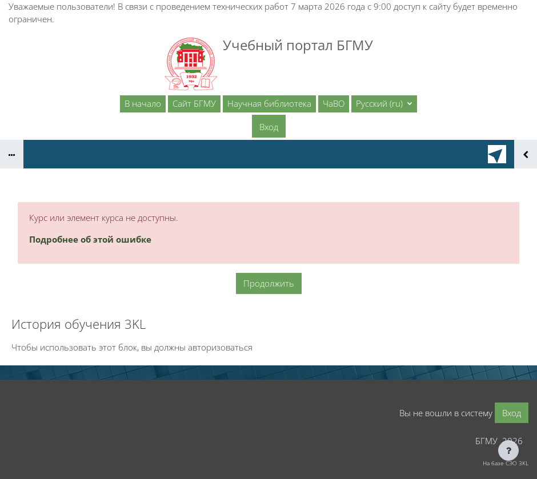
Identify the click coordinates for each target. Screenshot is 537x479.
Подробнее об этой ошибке (90, 239)
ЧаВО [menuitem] (333, 103)
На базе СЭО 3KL (505, 463)
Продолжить (268, 283)
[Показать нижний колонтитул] (508, 450)
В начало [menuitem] (143, 103)
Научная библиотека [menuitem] (269, 103)
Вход (268, 126)
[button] (384, 103)
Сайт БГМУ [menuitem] (194, 103)
